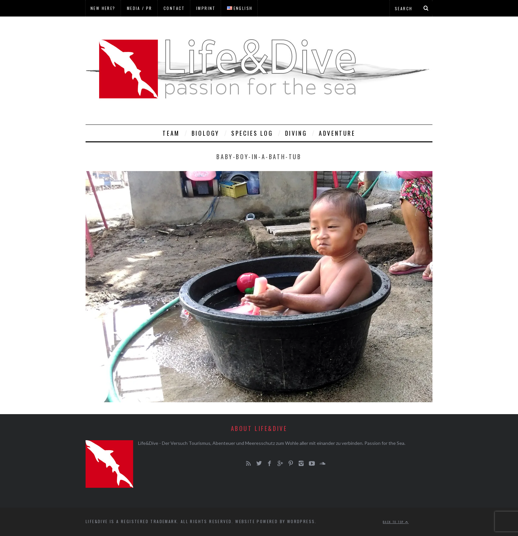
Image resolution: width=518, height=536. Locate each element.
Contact (174, 8)
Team (171, 133)
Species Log (252, 133)
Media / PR (139, 8)
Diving (296, 133)
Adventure (337, 133)
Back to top (396, 522)
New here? (103, 8)
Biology (205, 133)
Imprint (206, 8)
